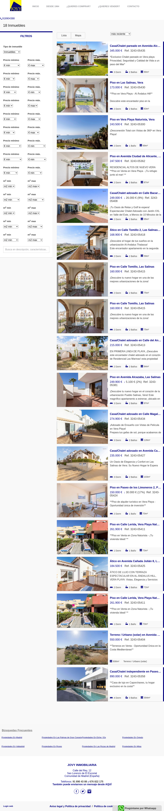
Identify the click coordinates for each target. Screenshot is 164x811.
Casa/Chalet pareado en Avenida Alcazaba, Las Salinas (135, 45)
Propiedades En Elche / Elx (94, 737)
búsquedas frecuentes (17, 730)
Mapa (78, 35)
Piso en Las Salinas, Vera (126, 82)
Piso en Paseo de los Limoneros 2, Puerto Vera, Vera (135, 487)
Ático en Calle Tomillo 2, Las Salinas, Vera (135, 229)
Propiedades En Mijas (131, 746)
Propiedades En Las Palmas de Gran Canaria (62, 737)
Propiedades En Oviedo (132, 737)
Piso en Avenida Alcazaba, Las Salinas (135, 377)
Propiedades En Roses (52, 746)
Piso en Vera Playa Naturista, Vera (132, 119)
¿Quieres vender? (109, 6)
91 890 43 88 (80, 781)
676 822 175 (96, 781)
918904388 (7, 14)
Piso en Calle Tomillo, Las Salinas (132, 266)
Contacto (133, 6)
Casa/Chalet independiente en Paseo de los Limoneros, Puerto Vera (135, 671)
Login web (8, 806)
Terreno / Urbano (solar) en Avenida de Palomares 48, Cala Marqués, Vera (135, 634)
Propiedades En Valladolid (13, 746)
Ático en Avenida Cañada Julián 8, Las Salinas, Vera (135, 561)
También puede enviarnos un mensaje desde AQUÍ (82, 784)
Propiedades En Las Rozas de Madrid (98, 746)
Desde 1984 (52, 6)
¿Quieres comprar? (79, 6)
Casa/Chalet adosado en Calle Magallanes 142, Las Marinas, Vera (135, 414)
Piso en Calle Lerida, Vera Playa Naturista (135, 524)
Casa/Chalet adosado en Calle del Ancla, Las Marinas (135, 340)
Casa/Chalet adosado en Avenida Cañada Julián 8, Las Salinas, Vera (135, 450)
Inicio (35, 6)
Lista (64, 35)
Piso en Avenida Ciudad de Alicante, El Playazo (135, 156)
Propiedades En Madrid (12, 737)
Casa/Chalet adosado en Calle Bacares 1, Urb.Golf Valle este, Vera (135, 193)
